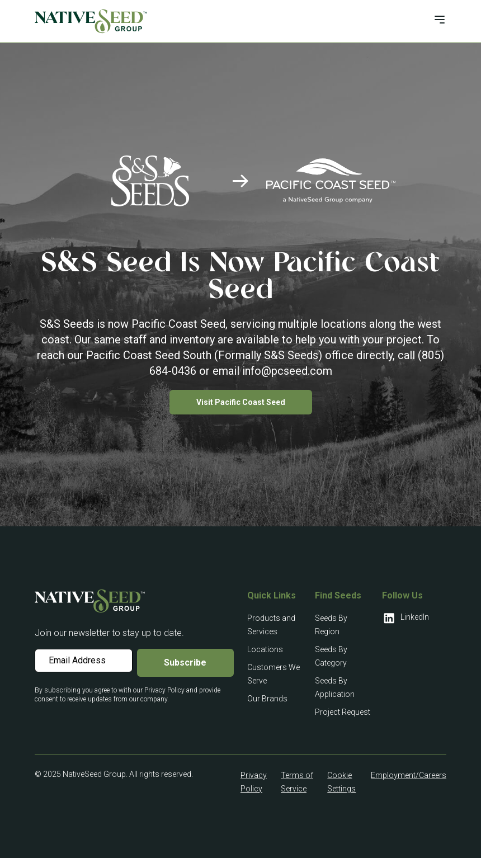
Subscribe (185, 662)
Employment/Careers (408, 775)
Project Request (342, 712)
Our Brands (267, 698)
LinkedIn (405, 618)
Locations (265, 649)
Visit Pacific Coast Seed (240, 402)
